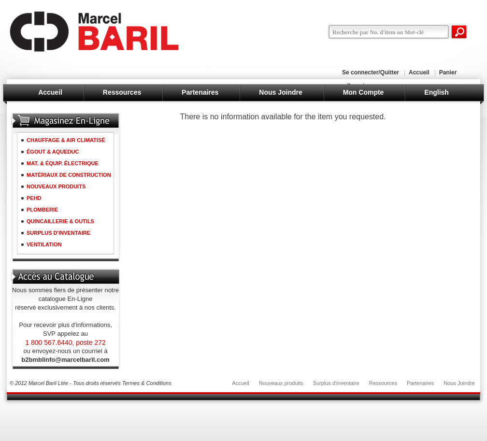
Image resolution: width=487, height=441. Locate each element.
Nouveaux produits (281, 383)
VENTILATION (44, 244)
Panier (448, 72)
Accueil (419, 72)
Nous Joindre (280, 92)
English (436, 92)
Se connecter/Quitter (370, 72)
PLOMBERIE (42, 210)
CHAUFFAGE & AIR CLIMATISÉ (66, 140)
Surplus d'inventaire (336, 383)
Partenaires (200, 92)
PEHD (34, 198)
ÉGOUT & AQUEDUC (53, 152)
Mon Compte (363, 92)
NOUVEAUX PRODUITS (56, 186)
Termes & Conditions (147, 383)
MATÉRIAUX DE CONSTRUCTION (69, 175)
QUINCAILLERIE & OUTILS (60, 221)
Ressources (122, 92)
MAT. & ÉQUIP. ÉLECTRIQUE (63, 163)
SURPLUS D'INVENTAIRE (58, 233)
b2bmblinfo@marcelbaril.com (65, 359)
